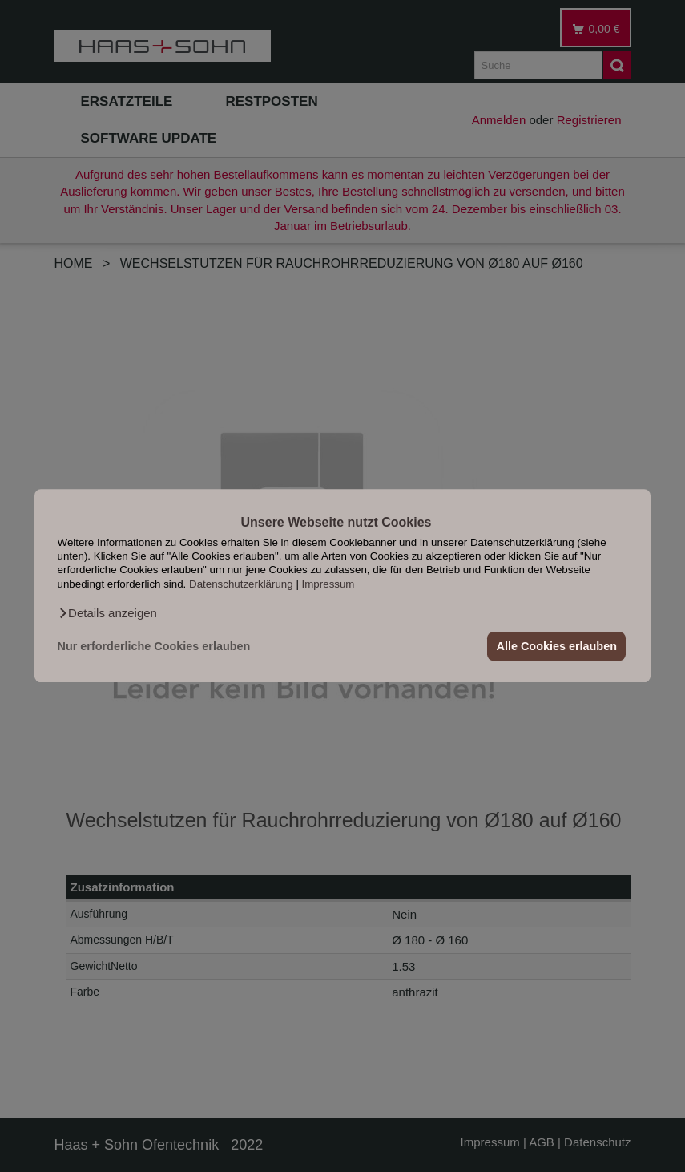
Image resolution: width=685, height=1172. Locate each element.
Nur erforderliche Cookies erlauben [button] (154, 646)
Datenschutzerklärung (241, 584)
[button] (107, 614)
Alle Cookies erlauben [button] (557, 646)
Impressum (328, 584)
